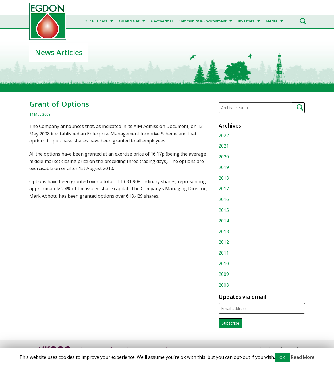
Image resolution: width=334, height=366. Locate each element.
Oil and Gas (129, 21)
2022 (224, 135)
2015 (224, 210)
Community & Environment (203, 21)
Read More (303, 357)
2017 (224, 188)
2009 (224, 274)
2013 (224, 231)
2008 (224, 285)
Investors (246, 21)
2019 (224, 167)
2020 (224, 157)
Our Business (95, 21)
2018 (224, 178)
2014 (224, 221)
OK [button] (282, 357)
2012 (224, 242)
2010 (224, 263)
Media (271, 21)
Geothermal (162, 21)
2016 (224, 199)
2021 (224, 146)
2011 (224, 253)
